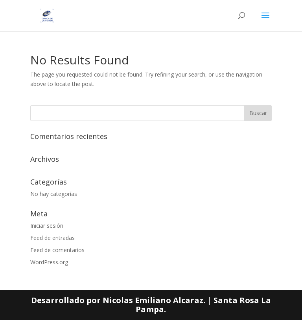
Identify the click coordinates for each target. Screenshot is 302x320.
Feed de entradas (52, 237)
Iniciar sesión (46, 225)
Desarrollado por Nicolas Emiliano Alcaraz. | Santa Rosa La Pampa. (151, 305)
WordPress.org (49, 262)
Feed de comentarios (57, 250)
